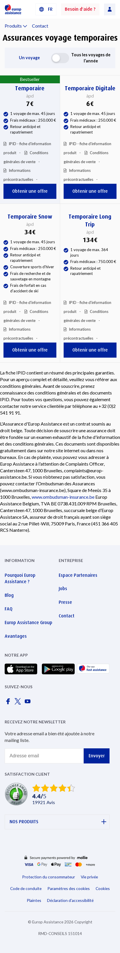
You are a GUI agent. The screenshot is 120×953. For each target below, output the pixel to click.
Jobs (63, 588)
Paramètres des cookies (68, 888)
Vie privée (89, 876)
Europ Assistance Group (28, 622)
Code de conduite (26, 888)
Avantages (16, 636)
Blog (9, 595)
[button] (45, 9)
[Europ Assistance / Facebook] (9, 703)
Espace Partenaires (78, 575)
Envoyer (97, 756)
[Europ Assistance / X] (19, 703)
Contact (40, 25)
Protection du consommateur (48, 876)
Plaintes (34, 900)
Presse (65, 602)
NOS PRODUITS (58, 821)
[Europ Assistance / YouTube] (28, 703)
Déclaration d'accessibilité (70, 900)
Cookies (103, 888)
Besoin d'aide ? (80, 9)
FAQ (8, 609)
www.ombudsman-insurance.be (63, 497)
